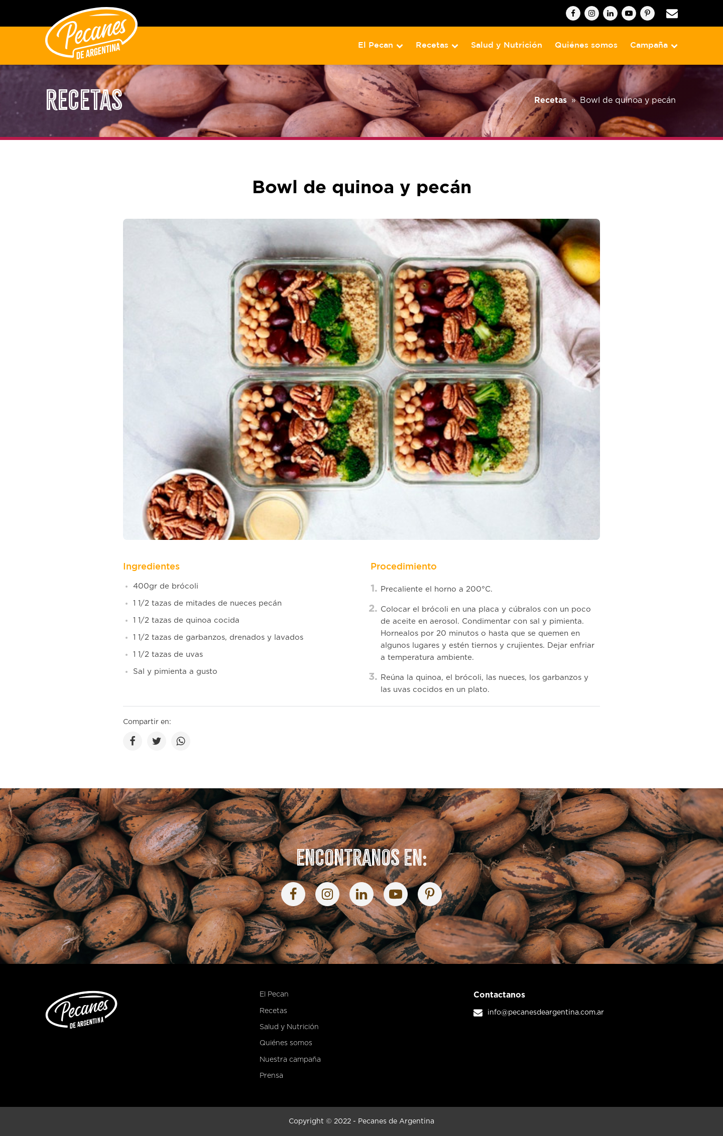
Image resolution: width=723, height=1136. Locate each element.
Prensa (271, 1075)
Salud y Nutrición (506, 45)
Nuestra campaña (290, 1059)
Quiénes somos (586, 45)
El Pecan (380, 45)
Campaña (654, 45)
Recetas (437, 45)
